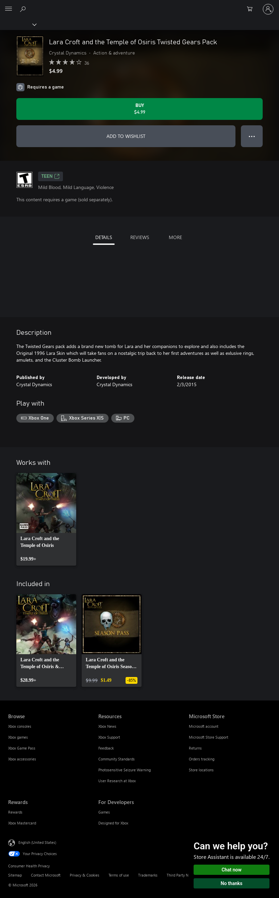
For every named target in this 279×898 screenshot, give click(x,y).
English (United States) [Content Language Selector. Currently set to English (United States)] (37, 842)
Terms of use (119, 875)
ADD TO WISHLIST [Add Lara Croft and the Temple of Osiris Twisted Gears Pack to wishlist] (125, 136)
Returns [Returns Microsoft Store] (195, 748)
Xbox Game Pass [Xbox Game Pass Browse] (21, 748)
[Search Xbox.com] (24, 8)
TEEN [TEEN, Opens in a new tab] (51, 176)
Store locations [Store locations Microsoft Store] (201, 770)
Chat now (231, 869)
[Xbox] (18, 24)
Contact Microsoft (46, 875)
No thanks (232, 883)
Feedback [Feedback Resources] (106, 748)
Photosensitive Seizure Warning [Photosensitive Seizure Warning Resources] (124, 770)
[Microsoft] (139, 5)
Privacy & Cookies (84, 875)
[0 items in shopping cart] (252, 9)
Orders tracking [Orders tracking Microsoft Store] (201, 759)
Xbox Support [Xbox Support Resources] (109, 737)
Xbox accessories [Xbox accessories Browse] (22, 759)
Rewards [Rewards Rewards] (15, 812)
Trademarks (148, 875)
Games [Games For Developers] (104, 812)
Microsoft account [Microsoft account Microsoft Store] (203, 726)
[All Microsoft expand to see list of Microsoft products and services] (8, 9)
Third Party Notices (182, 875)
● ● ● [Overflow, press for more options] (252, 136)
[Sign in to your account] (268, 9)
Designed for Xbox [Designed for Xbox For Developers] (113, 823)
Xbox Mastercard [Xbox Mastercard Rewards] (22, 823)
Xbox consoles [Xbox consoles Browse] (19, 726)
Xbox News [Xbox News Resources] (107, 726)
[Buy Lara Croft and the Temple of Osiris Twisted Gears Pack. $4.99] (139, 109)
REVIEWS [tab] (139, 237)
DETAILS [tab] (103, 237)
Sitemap (15, 875)
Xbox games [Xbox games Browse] (18, 737)
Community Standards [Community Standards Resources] (116, 759)
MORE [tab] (175, 237)
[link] (46, 519)
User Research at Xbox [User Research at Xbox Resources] (117, 780)
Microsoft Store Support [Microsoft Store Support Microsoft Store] (208, 737)
